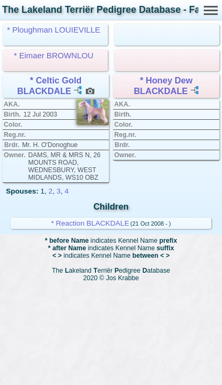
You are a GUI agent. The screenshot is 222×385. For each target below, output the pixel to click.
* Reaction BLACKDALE (90, 223)
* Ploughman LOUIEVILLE (53, 30)
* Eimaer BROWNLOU (53, 55)
